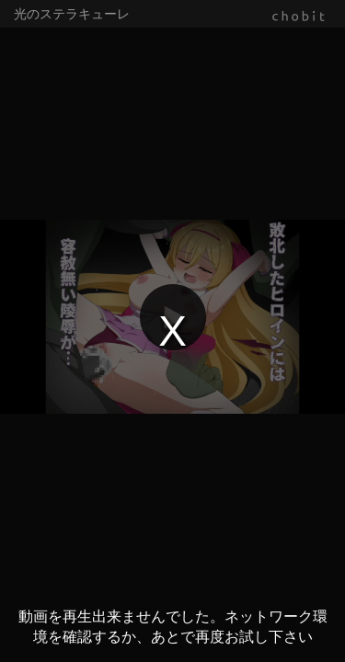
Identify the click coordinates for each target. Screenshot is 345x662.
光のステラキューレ (72, 13)
